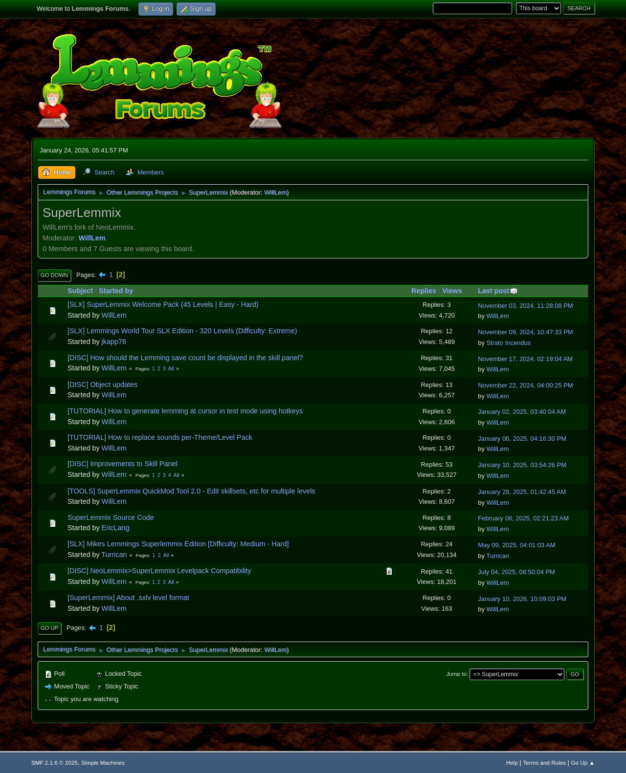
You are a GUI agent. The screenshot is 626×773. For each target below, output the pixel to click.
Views (452, 291)
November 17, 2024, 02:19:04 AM (525, 359)
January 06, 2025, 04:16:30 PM (522, 438)
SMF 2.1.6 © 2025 (54, 762)
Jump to (457, 673)
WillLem (275, 192)
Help (512, 762)
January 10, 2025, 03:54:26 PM (522, 465)
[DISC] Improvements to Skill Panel (122, 464)
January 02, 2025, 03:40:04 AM (522, 411)
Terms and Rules (544, 762)
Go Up (49, 628)
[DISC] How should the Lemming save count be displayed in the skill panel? (185, 358)
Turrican (114, 554)
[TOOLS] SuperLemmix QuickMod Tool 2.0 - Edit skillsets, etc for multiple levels (191, 491)
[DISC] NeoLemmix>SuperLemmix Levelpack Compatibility (159, 571)
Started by (116, 291)
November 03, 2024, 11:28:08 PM (525, 305)
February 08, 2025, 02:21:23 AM (523, 518)
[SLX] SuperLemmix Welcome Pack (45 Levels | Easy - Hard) (163, 304)
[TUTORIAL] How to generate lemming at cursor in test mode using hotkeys (185, 411)
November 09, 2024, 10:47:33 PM (525, 332)
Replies (423, 291)
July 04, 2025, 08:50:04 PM (516, 572)
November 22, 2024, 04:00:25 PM (525, 385)
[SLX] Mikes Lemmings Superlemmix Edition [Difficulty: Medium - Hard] (178, 544)
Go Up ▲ (583, 762)
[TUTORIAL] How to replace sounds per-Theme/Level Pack (159, 437)
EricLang (116, 528)
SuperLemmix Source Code (110, 517)
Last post (498, 291)
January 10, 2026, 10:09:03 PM (522, 598)
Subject (80, 291)
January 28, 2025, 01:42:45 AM (522, 491)
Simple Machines (103, 762)
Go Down (54, 275)
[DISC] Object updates (102, 384)
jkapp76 (114, 341)
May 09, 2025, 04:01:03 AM (516, 545)
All (171, 368)
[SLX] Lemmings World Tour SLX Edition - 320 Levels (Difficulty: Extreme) (182, 331)
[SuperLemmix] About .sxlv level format (128, 597)
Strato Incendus (508, 342)
